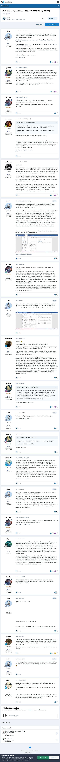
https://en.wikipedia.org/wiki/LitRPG (25, 443)
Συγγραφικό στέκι (21, 19)
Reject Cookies (53, 757)
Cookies (37, 751)
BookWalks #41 (8, 738)
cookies (2, 758)
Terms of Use (11, 757)
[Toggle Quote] (17, 122)
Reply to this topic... (14, 715)
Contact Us (31, 751)
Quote (20, 61)
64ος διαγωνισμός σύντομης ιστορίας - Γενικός (15, 731)
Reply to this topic (52, 24)
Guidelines (24, 757)
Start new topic (39, 24)
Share (44, 18)
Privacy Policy (24, 751)
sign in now (32, 709)
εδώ (33, 84)
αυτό (27, 135)
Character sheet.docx (20, 57)
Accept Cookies (43, 757)
